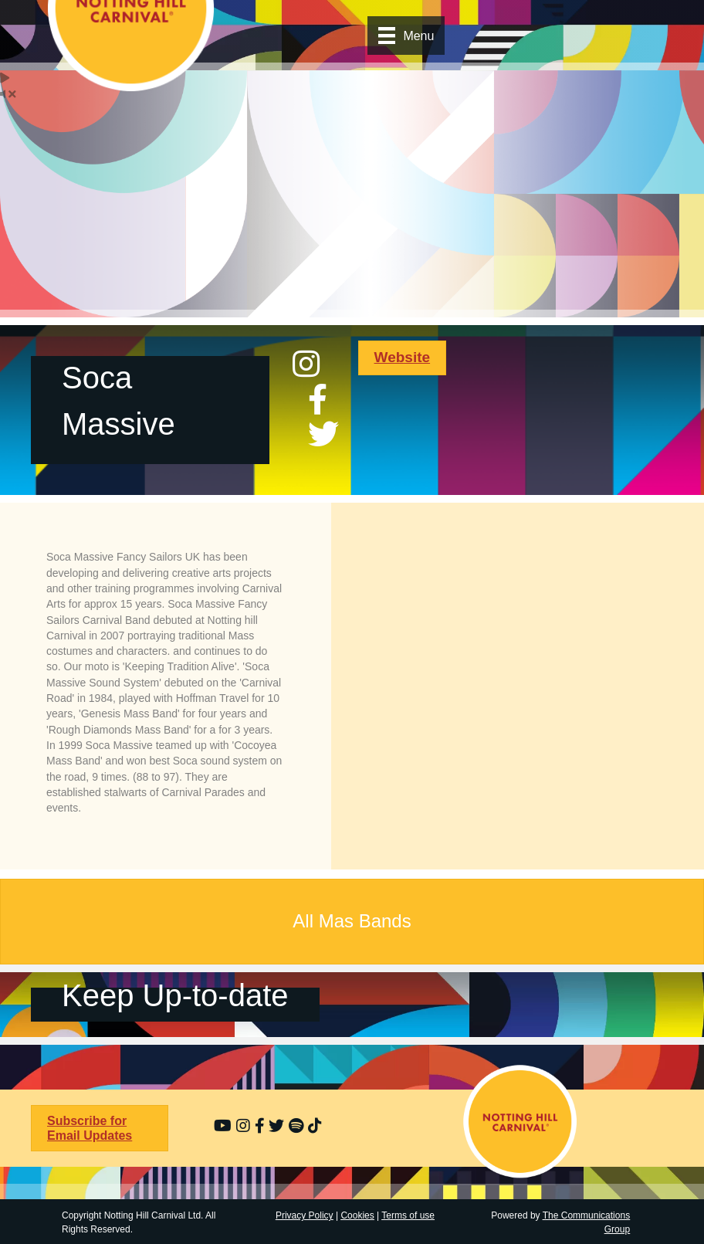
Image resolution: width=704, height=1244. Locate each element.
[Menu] (406, 35)
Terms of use (408, 1215)
